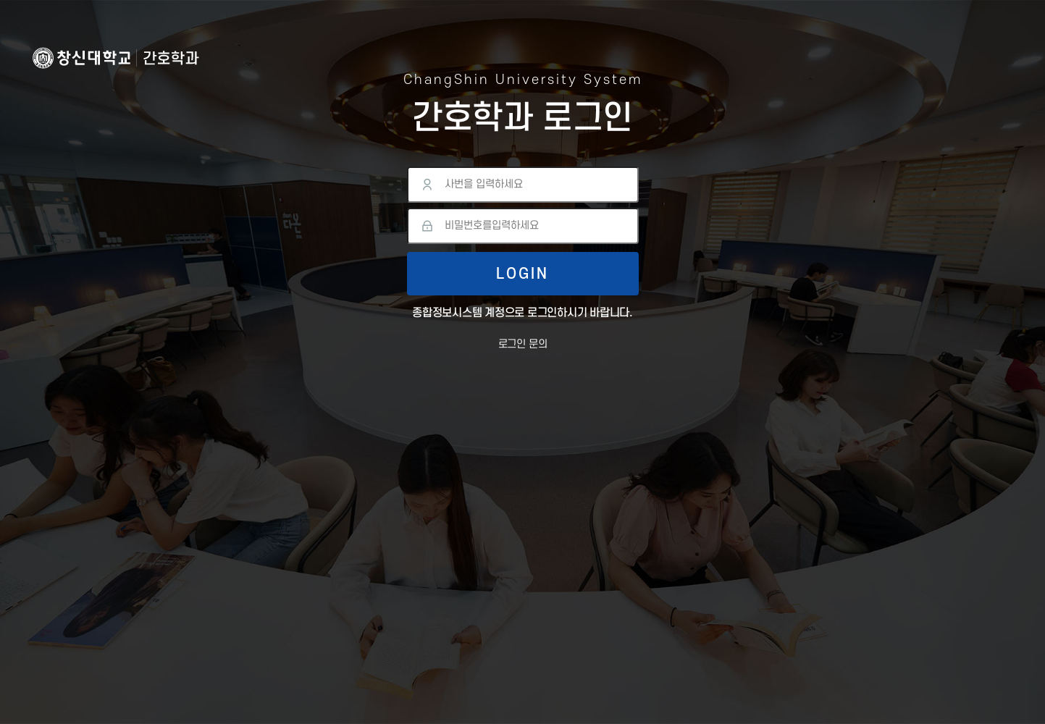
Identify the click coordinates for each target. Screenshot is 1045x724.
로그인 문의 (522, 344)
